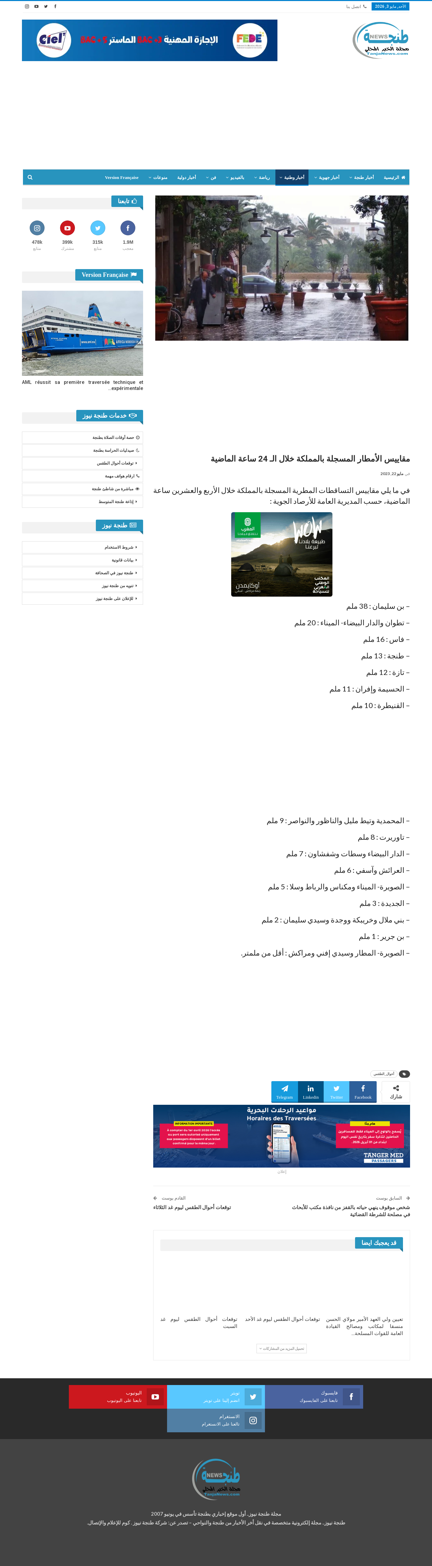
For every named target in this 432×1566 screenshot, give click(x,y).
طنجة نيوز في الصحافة (114, 573)
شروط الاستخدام (119, 547)
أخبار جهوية (329, 177)
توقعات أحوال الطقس (115, 463)
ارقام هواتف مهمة (122, 476)
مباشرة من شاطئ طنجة (115, 489)
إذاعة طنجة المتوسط (116, 501)
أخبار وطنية (294, 177)
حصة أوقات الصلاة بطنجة (115, 437)
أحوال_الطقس (384, 1074)
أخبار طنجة (364, 177)
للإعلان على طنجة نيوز (114, 598)
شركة (43, 1555)
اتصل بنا (356, 6)
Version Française (122, 177)
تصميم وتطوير (76, 1555)
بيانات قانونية (122, 560)
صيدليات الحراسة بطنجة (116, 450)
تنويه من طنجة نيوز (117, 585)
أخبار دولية (186, 177)
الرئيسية (394, 177)
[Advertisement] (216, 111)
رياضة (264, 177)
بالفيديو (237, 177)
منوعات (160, 177)
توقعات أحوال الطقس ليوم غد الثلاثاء (192, 1207)
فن (213, 177)
